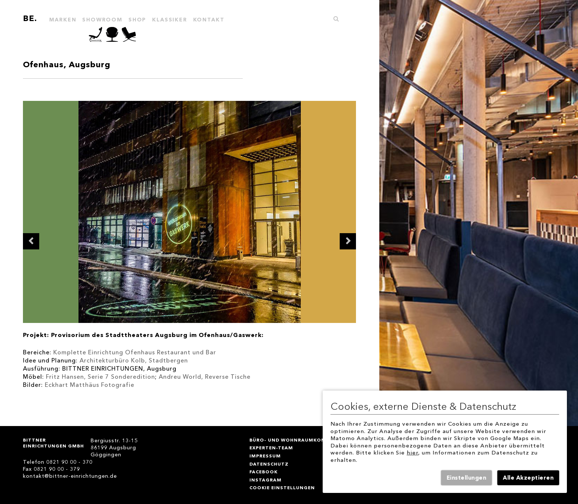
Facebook (263, 471)
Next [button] (348, 241)
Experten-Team (271, 447)
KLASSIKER (169, 20)
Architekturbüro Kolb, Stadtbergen (134, 360)
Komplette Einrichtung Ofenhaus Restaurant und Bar (134, 352)
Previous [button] (31, 241)
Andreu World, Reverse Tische (205, 376)
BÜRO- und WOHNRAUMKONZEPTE (295, 440)
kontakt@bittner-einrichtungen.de (70, 476)
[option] (189, 212)
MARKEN (62, 20)
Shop (137, 20)
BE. (30, 18)
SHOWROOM (102, 20)
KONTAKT (209, 20)
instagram (265, 480)
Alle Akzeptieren (528, 477)
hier (412, 452)
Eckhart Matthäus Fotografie (90, 384)
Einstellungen (467, 477)
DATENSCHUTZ (269, 464)
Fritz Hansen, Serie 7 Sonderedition (100, 376)
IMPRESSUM (265, 456)
